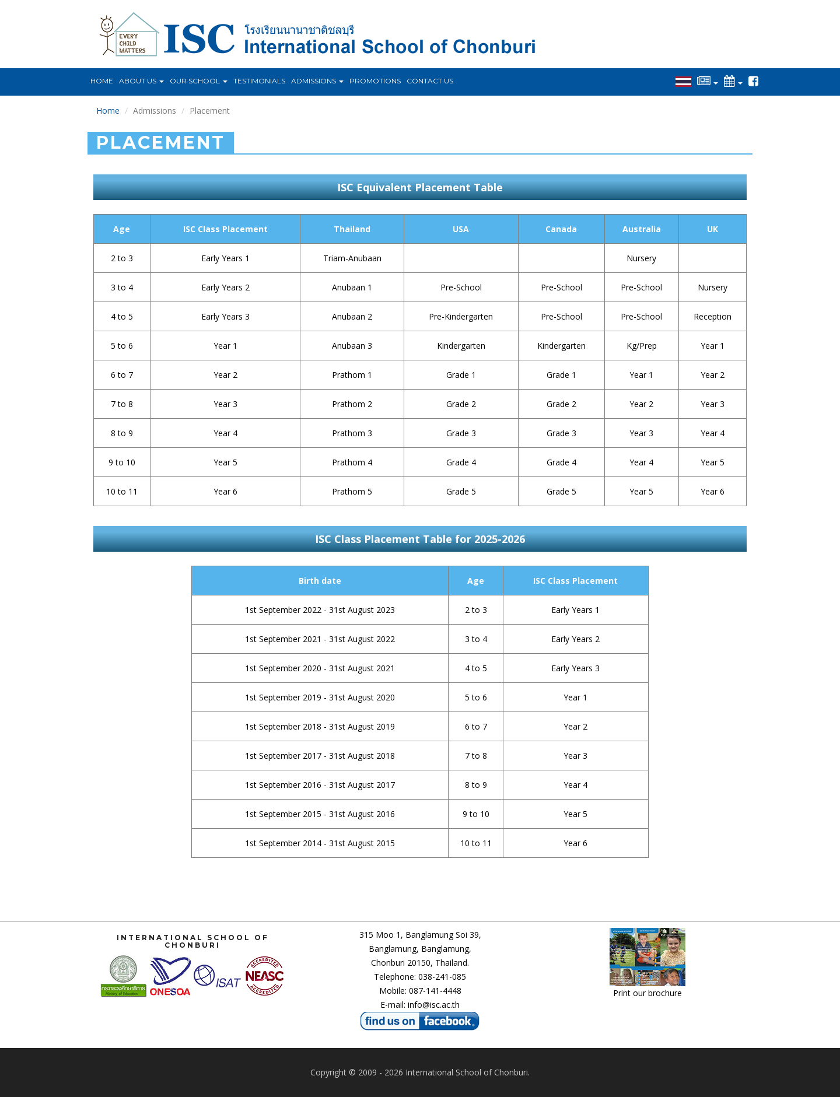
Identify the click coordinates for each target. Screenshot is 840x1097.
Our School (199, 80)
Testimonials (259, 80)
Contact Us (430, 80)
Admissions (317, 80)
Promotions (375, 80)
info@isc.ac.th (434, 1004)
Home (101, 80)
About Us (141, 80)
